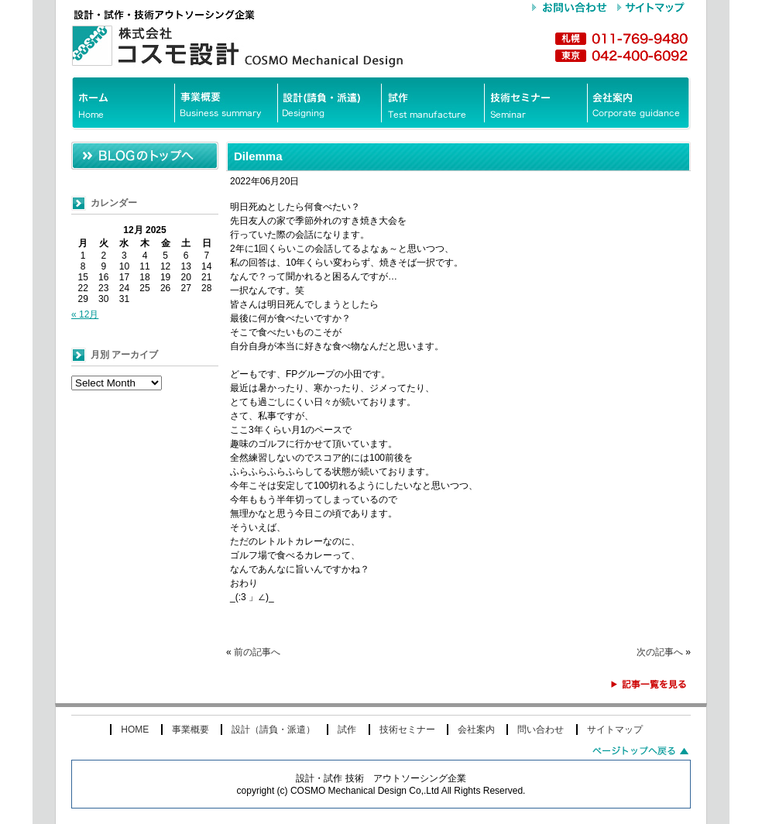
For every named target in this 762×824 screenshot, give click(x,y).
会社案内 (476, 729)
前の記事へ (257, 652)
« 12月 (84, 314)
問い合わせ (540, 729)
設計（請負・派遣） (273, 729)
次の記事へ (660, 652)
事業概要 (190, 729)
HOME (135, 729)
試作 (347, 729)
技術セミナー (407, 729)
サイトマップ (615, 729)
